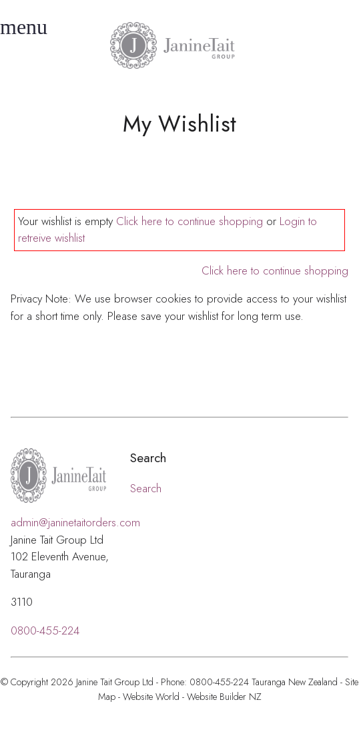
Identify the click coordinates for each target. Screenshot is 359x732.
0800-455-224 (45, 630)
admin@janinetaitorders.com (75, 522)
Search (145, 488)
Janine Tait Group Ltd (114, 682)
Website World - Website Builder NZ (192, 696)
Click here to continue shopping (189, 221)
